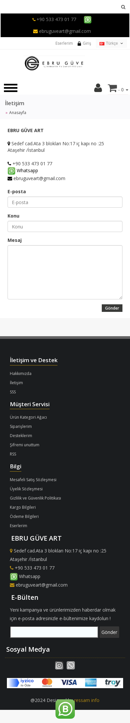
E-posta (17, 191)
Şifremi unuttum (24, 445)
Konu (13, 216)
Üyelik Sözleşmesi (26, 489)
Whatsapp (25, 576)
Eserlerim (64, 43)
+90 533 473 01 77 (56, 19)
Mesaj (15, 240)
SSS (13, 392)
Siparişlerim (21, 426)
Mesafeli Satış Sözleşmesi (33, 479)
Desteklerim (21, 435)
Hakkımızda (21, 373)
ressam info (86, 700)
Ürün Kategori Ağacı (28, 417)
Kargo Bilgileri (23, 507)
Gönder (112, 308)
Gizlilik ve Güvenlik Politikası (35, 498)
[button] (98, 89)
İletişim (16, 382)
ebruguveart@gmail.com (62, 31)
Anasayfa (17, 112)
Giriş (84, 43)
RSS (13, 454)
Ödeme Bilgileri (24, 516)
